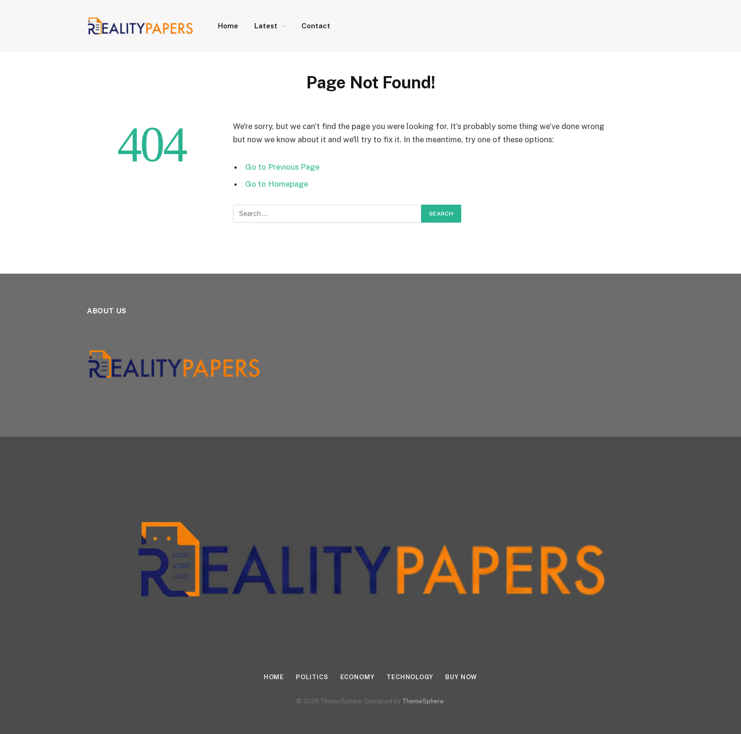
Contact (316, 26)
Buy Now (461, 677)
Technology (410, 677)
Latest (265, 26)
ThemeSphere (423, 701)
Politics (312, 677)
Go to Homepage (276, 184)
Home (228, 26)
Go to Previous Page (282, 167)
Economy (357, 677)
